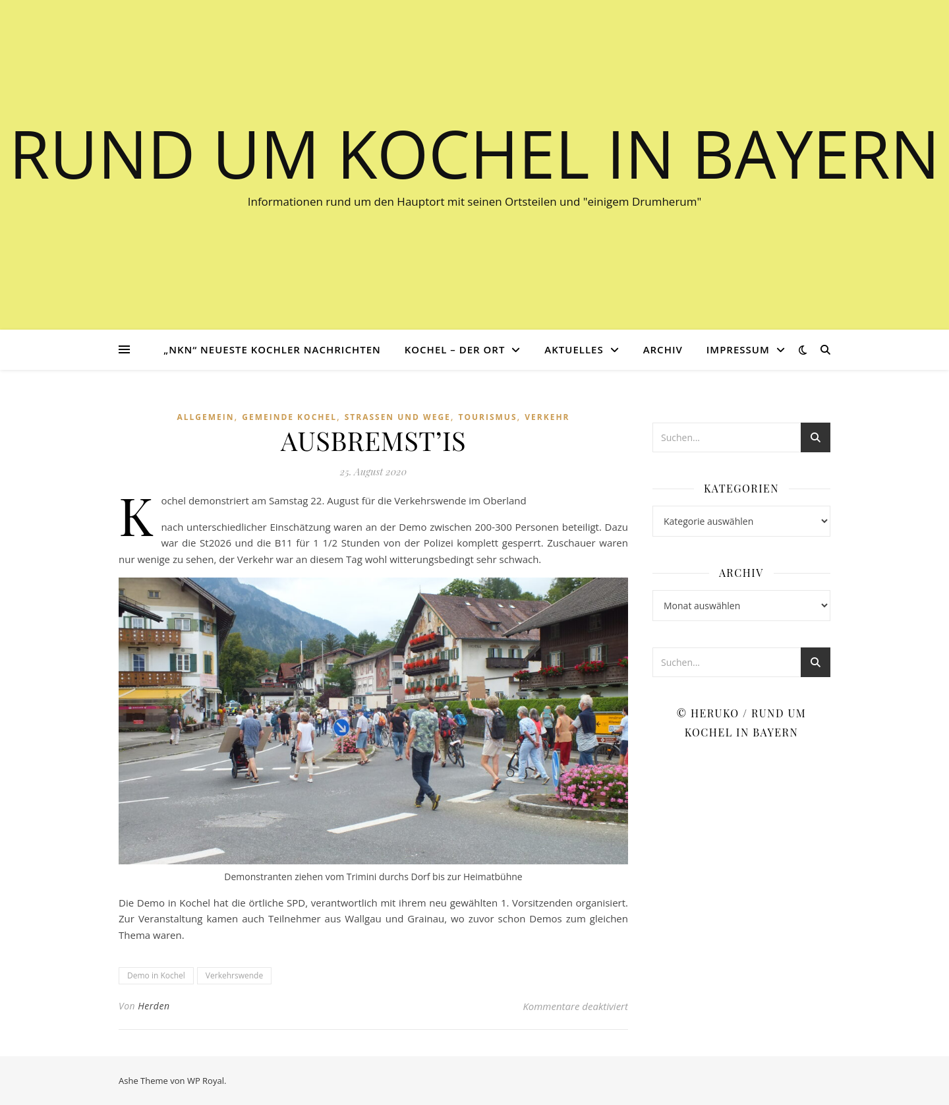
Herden (153, 1006)
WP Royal (205, 1081)
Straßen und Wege (398, 417)
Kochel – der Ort (455, 349)
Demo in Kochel (156, 975)
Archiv (663, 349)
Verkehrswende (234, 975)
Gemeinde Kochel (289, 417)
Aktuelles (573, 349)
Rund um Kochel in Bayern (474, 153)
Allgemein (206, 417)
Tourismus (487, 417)
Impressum (738, 349)
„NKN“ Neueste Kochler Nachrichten (272, 349)
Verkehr (547, 417)
